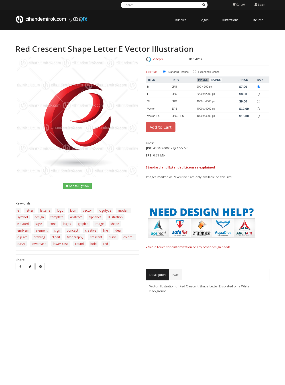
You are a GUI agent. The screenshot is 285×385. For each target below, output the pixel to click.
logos (67, 224)
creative (90, 230)
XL (149, 101)
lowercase (39, 244)
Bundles (180, 20)
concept (72, 230)
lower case (61, 244)
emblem (23, 230)
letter (29, 210)
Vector (151, 108)
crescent (96, 237)
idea (118, 230)
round (79, 244)
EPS (174, 108)
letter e (45, 210)
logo (60, 210)
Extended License (208, 72)
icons (52, 224)
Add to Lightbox (77, 186)
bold (93, 244)
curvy (21, 244)
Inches (216, 79)
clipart (56, 237)
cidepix (158, 59)
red (105, 244)
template (57, 217)
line (105, 230)
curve (113, 237)
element (42, 230)
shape (114, 224)
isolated (23, 224)
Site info (257, 20)
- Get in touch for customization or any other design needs (188, 247)
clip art (22, 237)
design (39, 217)
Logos (204, 20)
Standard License (178, 72)
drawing (39, 237)
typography (75, 237)
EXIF (175, 275)
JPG (174, 86)
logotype (105, 210)
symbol (22, 217)
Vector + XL (154, 116)
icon (73, 210)
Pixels (203, 79)
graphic (83, 224)
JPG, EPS (178, 116)
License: (151, 72)
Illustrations (230, 20)
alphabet (95, 217)
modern (123, 210)
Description (157, 275)
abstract (76, 217)
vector (87, 210)
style (38, 224)
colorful (128, 237)
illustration (115, 217)
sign (57, 230)
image (99, 224)
